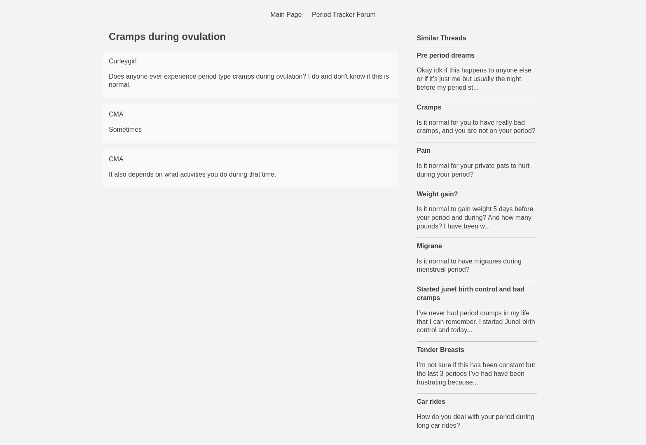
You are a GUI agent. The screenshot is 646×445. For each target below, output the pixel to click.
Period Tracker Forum (344, 14)
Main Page (286, 14)
